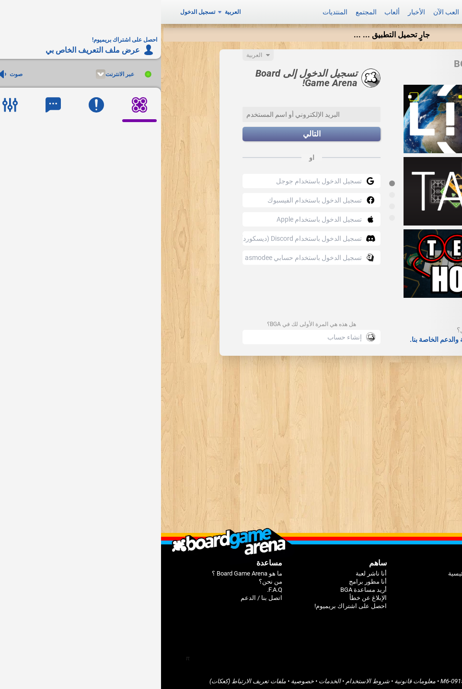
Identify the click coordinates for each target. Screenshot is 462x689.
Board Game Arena (388, 677)
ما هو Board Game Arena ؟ (86, 570)
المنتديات (174, 10)
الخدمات (169, 677)
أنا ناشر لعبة (210, 570)
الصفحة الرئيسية (308, 570)
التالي (151, 131)
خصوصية (141, 677)
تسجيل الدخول (36, 10)
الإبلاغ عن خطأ (207, 594)
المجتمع (205, 10)
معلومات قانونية (254, 677)
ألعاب (231, 10)
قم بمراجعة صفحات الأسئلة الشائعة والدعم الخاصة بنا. (323, 336)
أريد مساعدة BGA (202, 586)
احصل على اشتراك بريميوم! (189, 602)
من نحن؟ (109, 578)
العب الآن (285, 10)
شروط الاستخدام (207, 677)
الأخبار (255, 10)
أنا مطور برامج (207, 578)
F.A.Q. (113, 586)
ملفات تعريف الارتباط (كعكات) (86, 677)
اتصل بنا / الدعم (100, 594)
